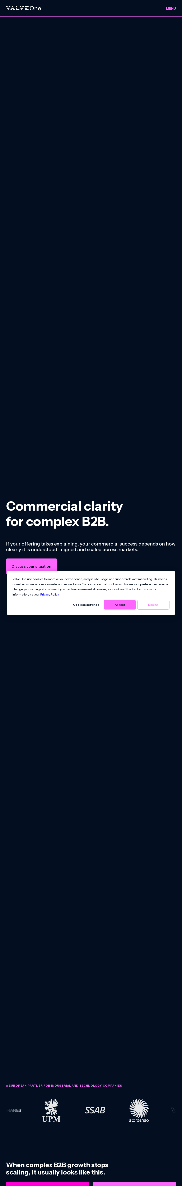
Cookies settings (86, 605)
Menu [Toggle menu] (171, 8)
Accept (120, 605)
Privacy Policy (49, 594)
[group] (91, 1110)
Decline (153, 605)
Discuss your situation (31, 566)
